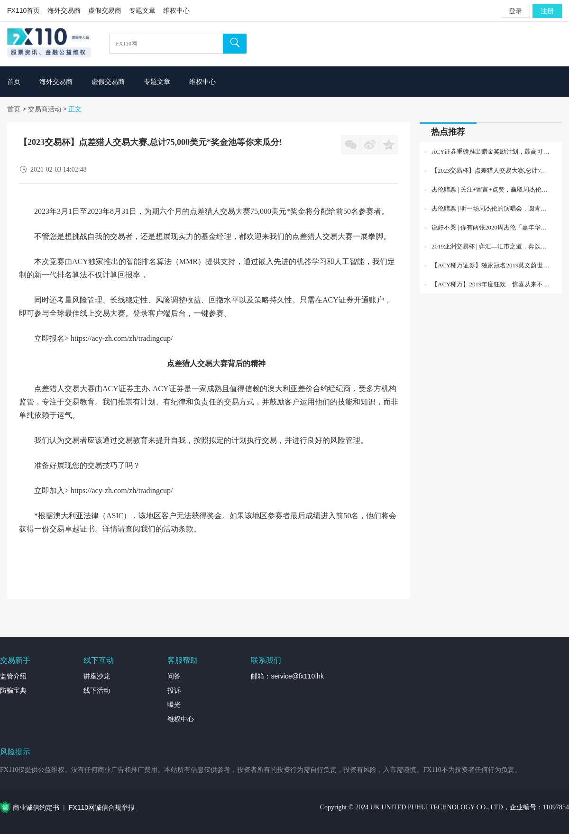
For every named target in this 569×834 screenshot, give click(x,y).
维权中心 (176, 10)
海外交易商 (64, 10)
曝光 (174, 704)
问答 (174, 676)
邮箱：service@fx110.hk (287, 676)
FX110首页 (23, 10)
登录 (515, 11)
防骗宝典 (13, 690)
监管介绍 (13, 676)
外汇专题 (555, 817)
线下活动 (96, 690)
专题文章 (142, 10)
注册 (547, 11)
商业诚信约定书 (36, 807)
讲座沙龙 (96, 676)
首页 (13, 109)
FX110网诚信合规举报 (102, 807)
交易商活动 (44, 109)
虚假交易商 (104, 10)
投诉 (174, 690)
